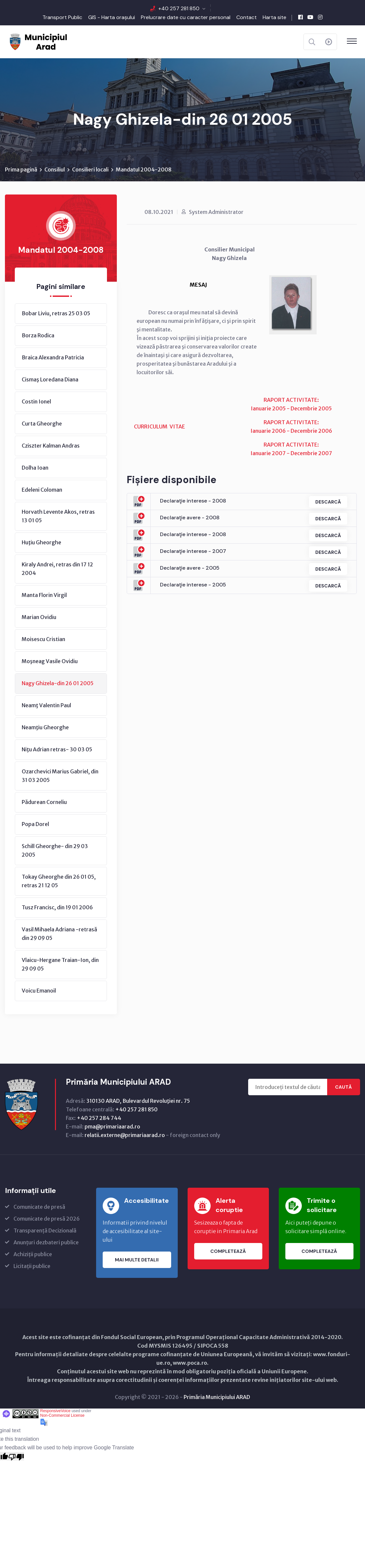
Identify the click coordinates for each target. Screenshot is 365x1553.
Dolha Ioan (35, 468)
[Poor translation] (16, 1456)
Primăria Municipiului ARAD (217, 1397)
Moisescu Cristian (43, 639)
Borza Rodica (38, 335)
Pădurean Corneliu (44, 802)
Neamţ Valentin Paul (46, 705)
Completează (228, 1252)
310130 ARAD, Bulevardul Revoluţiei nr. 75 (138, 1101)
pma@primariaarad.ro (112, 1127)
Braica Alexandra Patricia (53, 357)
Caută (343, 1087)
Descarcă (327, 502)
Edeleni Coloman (42, 490)
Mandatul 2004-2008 (143, 170)
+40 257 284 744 (99, 1118)
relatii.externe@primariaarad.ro (125, 1135)
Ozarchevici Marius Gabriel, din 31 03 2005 (60, 776)
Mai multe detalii (137, 1260)
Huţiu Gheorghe (41, 542)
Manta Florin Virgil (44, 595)
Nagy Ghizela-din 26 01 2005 (57, 683)
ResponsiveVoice (55, 1411)
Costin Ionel (36, 402)
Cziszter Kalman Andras (51, 446)
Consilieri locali (90, 170)
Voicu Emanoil (39, 991)
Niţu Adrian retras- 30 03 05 (57, 749)
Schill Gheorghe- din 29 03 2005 (55, 850)
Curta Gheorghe (42, 424)
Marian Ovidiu (39, 617)
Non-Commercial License (62, 1415)
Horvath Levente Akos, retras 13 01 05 (58, 516)
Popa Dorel (35, 824)
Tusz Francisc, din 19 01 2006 (57, 907)
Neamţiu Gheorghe (45, 727)
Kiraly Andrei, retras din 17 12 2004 (57, 569)
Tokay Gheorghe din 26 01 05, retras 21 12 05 (59, 881)
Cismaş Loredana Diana (50, 379)
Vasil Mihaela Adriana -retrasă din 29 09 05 (59, 934)
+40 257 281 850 (178, 8)
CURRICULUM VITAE (159, 427)
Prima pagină (21, 170)
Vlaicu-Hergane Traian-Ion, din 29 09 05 (60, 964)
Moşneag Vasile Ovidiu (50, 661)
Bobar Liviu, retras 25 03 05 (56, 313)
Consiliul (54, 170)
